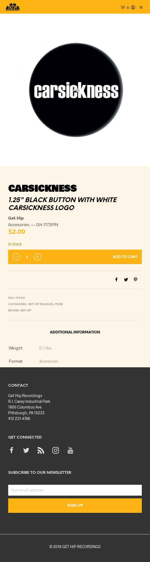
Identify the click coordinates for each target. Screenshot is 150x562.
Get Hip (25, 310)
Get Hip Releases (40, 304)
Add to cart (125, 257)
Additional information (75, 332)
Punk (59, 304)
